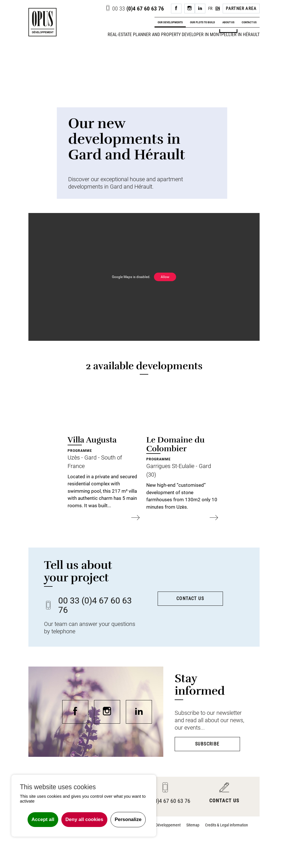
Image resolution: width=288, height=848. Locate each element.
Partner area (241, 8)
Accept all (43, 819)
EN (217, 8)
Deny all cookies (84, 819)
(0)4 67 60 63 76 (134, 8)
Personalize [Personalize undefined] (128, 819)
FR (210, 8)
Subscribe (207, 744)
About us (228, 22)
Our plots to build (202, 22)
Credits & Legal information (226, 825)
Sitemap (192, 825)
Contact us (249, 22)
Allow (165, 277)
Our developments (170, 22)
